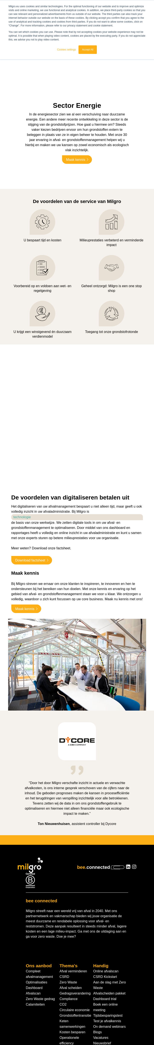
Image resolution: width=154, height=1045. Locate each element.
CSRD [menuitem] (64, 917)
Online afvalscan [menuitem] (105, 912)
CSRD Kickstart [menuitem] (105, 917)
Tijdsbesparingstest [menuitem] (107, 956)
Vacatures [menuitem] (100, 978)
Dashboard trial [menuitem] (104, 939)
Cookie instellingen (113, 1030)
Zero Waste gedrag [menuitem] (40, 939)
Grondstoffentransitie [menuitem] (75, 956)
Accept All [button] (87, 49)
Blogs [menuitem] (97, 973)
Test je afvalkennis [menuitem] (107, 962)
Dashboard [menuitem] (34, 928)
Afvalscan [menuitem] (33, 934)
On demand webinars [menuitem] (109, 967)
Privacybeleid (64, 1030)
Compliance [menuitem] (68, 939)
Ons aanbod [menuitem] (39, 906)
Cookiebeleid (87, 1030)
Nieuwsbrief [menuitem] (102, 984)
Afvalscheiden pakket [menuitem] (109, 934)
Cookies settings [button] (66, 49)
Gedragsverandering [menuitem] (75, 934)
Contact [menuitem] (99, 989)
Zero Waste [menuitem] (68, 923)
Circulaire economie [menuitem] (75, 951)
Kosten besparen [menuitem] (72, 973)
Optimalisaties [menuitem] (36, 923)
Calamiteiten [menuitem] (35, 945)
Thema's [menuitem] (68, 906)
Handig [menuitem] (100, 906)
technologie (22, 457)
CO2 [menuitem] (63, 945)
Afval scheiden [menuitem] (71, 928)
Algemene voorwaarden (34, 1030)
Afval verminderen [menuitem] (73, 912)
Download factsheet (30, 501)
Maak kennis (75, 146)
